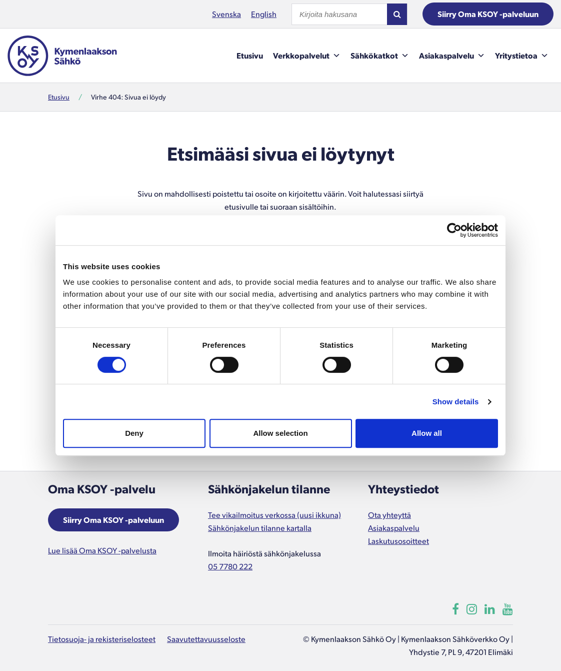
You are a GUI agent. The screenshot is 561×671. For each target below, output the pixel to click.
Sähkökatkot (379, 56)
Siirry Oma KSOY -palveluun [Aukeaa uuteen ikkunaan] (113, 519)
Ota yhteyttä (389, 514)
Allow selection (280, 433)
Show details (455, 401)
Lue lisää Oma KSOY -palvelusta (102, 550)
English (263, 14)
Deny (134, 433)
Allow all (427, 433)
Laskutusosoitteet (398, 540)
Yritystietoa (521, 56)
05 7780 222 (230, 566)
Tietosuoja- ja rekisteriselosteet (102, 638)
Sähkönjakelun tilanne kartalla (260, 527)
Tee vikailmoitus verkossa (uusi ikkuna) (274, 514)
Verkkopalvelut (306, 56)
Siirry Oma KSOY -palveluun (488, 14)
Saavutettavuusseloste (206, 638)
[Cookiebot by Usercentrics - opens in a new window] (454, 230)
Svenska (226, 14)
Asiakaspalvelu (452, 56)
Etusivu (249, 55)
